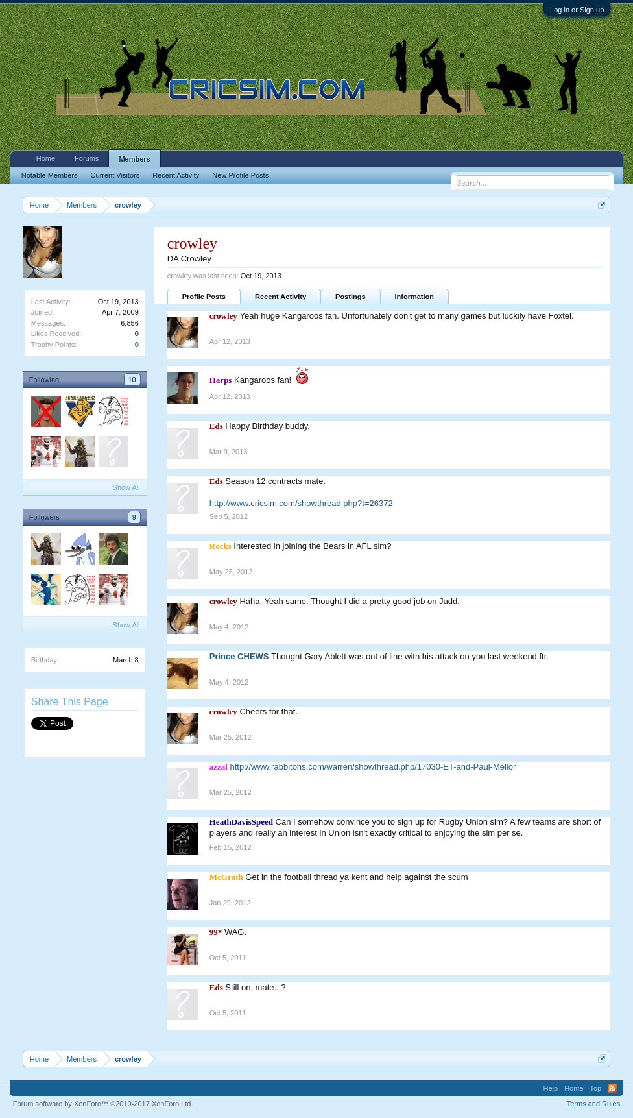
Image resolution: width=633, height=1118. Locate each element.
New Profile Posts (240, 175)
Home (45, 158)
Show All (126, 487)
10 (132, 379)
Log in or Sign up (577, 10)
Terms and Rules (594, 1104)
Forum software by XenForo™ (103, 1104)
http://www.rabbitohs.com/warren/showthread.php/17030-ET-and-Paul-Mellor (373, 767)
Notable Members (49, 175)
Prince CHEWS (239, 656)
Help (550, 1088)
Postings (350, 296)
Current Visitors (115, 175)
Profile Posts (204, 296)
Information (415, 296)
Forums (87, 158)
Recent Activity (280, 296)
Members (134, 159)
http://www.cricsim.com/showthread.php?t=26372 (301, 503)
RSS (612, 1088)
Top (596, 1088)
